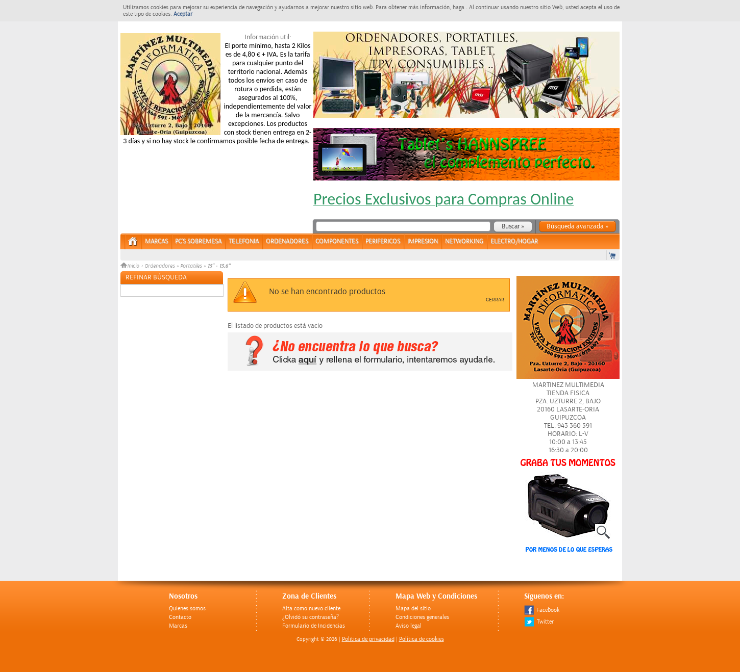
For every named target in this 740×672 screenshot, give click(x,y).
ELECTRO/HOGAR (514, 241)
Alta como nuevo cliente (311, 608)
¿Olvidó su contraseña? (310, 617)
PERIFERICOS (382, 241)
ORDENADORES (287, 241)
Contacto (180, 617)
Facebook (541, 610)
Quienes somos (187, 608)
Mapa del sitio (413, 608)
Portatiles (191, 266)
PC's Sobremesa (198, 241)
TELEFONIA (244, 241)
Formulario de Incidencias (313, 626)
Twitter (539, 621)
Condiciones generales (422, 617)
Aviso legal (409, 626)
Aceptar (183, 14)
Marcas (156, 241)
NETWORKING (464, 241)
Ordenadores (159, 266)
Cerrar (495, 300)
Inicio (130, 266)
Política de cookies (421, 639)
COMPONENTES (336, 241)
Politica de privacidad (368, 639)
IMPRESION (422, 241)
